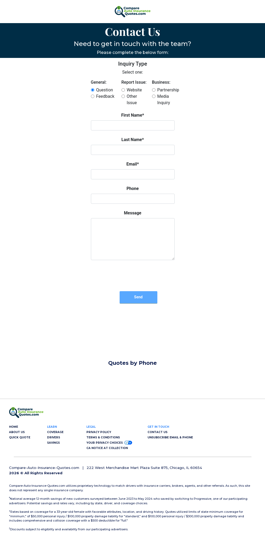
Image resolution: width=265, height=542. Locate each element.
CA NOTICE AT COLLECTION (107, 448)
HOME (13, 427)
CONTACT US (157, 432)
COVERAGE (55, 432)
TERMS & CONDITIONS (103, 437)
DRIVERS (53, 437)
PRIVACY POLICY (98, 432)
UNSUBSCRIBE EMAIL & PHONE (170, 437)
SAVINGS (53, 442)
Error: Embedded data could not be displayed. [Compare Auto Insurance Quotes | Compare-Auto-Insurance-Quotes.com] (132, 209)
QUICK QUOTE (19, 437)
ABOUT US (17, 432)
